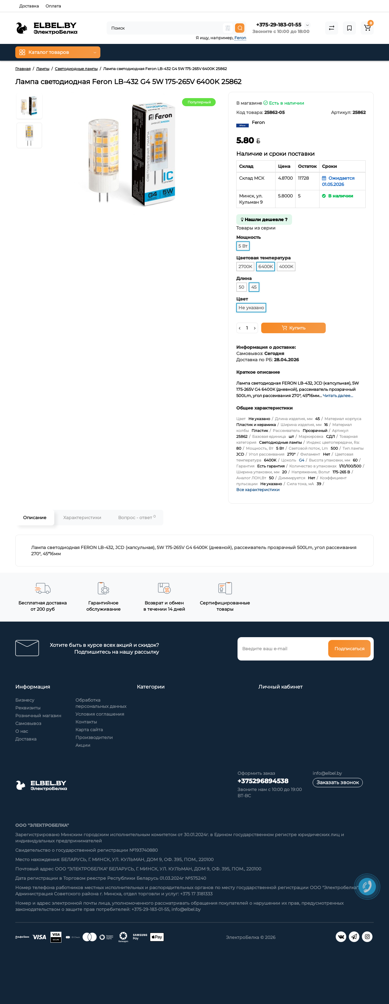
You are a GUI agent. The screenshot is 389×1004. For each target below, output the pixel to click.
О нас (21, 731)
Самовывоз (28, 723)
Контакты (86, 722)
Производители (94, 737)
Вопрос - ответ (137, 517)
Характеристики (82, 517)
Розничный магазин (38, 715)
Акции (82, 745)
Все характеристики (258, 489)
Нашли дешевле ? (264, 219)
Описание (34, 517)
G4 (301, 460)
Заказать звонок (338, 782)
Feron (240, 37)
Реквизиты (28, 708)
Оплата (53, 5)
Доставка (29, 5)
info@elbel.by (327, 773)
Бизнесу (24, 700)
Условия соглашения (99, 714)
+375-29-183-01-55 (278, 25)
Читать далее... (338, 395)
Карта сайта (89, 729)
